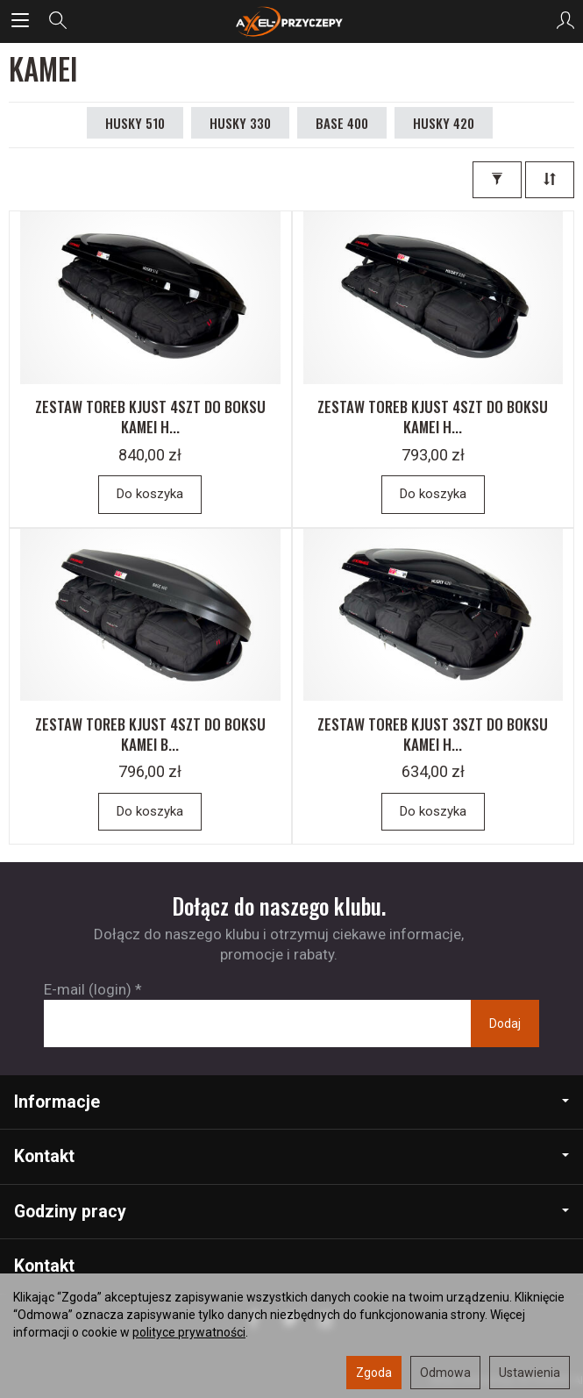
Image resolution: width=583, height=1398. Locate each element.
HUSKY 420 (443, 122)
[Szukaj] (57, 21)
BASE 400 (342, 122)
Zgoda (374, 1373)
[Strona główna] (291, 21)
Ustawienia (529, 1373)
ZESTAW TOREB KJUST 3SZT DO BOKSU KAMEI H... (432, 734)
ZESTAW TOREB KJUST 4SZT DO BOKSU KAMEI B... (150, 734)
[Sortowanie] (549, 179)
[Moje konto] (565, 21)
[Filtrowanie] (497, 179)
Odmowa (445, 1373)
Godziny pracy (291, 1212)
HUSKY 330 (240, 122)
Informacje (291, 1102)
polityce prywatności (188, 1332)
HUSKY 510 (135, 122)
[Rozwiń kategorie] (20, 21)
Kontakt (291, 1156)
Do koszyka (150, 494)
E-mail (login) (88, 989)
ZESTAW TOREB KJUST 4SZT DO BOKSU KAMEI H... (150, 417)
